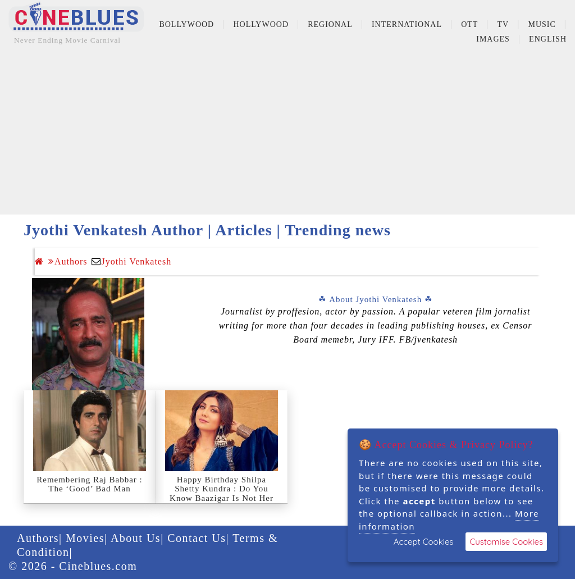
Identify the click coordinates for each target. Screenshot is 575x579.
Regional (330, 24)
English (548, 39)
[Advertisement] (287, 136)
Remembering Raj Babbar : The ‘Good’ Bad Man (89, 484)
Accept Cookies (424, 541)
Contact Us (196, 538)
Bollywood (186, 24)
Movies (85, 538)
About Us (136, 538)
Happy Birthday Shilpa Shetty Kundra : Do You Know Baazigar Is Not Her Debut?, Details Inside (221, 493)
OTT (469, 24)
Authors (68, 261)
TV (503, 24)
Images (493, 39)
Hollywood (261, 24)
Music (541, 24)
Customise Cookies (506, 541)
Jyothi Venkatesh (137, 261)
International (407, 24)
